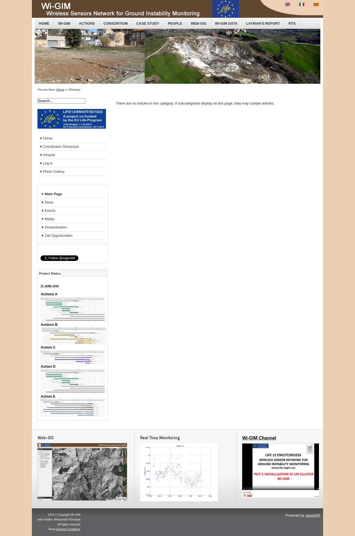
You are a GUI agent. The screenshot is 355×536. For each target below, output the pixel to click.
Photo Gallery (54, 171)
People (175, 23)
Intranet (49, 155)
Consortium (115, 23)
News (49, 202)
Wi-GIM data (226, 23)
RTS (292, 23)
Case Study (147, 23)
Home (44, 23)
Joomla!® (312, 515)
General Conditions (68, 529)
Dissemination (56, 227)
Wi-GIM (64, 23)
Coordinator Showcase (61, 146)
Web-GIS (198, 23)
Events (50, 211)
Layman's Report (263, 23)
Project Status (49, 273)
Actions (87, 23)
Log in (48, 163)
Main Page (53, 194)
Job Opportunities (58, 235)
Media (49, 219)
